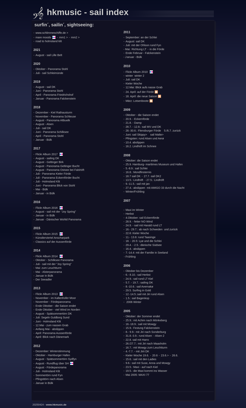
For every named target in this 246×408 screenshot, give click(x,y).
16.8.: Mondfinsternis (138, 172)
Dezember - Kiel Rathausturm (53, 112)
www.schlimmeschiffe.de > (51, 32)
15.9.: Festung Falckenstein (143, 327)
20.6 (155, 355)
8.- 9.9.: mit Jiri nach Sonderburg (146, 331)
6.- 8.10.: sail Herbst (138, 274)
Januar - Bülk (43, 139)
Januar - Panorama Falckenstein (55, 98)
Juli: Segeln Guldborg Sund (52, 317)
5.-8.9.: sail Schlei (136, 168)
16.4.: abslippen (135, 248)
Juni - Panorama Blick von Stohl (55, 185)
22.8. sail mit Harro (137, 339)
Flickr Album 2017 (46, 154)
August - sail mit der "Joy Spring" (55, 211)
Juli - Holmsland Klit (47, 181)
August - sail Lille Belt (48, 55)
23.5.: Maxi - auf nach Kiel (142, 367)
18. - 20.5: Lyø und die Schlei (144, 241)
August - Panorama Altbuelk (52, 120)
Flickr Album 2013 (46, 294)
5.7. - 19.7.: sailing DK (139, 282)
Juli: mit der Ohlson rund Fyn (143, 45)
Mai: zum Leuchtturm (48, 267)
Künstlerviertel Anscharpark (52, 237)
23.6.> (165, 355)
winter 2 (139, 75)
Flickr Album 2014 (46, 256)
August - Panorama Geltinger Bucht (57, 166)
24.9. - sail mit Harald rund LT (144, 225)
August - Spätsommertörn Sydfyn (55, 359)
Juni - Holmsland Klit (48, 321)
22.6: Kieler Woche (137, 233)
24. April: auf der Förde (142, 91)
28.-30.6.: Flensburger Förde (143, 130)
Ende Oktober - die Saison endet (55, 305)
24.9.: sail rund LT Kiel (139, 278)
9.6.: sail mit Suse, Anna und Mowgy (148, 363)
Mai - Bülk (41, 189)
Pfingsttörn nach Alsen (49, 379)
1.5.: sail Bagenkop (137, 298)
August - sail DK (45, 86)
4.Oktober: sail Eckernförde (142, 217)
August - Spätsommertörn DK (53, 313)
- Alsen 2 (159, 335)
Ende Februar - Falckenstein (143, 53)
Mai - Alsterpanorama (48, 271)
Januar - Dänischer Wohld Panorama (58, 219)
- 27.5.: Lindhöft (154, 180)
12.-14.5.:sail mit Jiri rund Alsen (145, 294)
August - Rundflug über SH (52, 363)
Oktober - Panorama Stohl (51, 69)
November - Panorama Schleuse (55, 116)
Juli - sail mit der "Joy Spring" (53, 264)
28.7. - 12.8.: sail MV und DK (143, 126)
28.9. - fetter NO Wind (139, 221)
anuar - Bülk (134, 57)
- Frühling (130, 256)
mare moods (43, 37)
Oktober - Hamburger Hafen (52, 355)
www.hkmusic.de (56, 404)
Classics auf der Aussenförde (53, 241)
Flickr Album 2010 (137, 71)
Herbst (130, 213)
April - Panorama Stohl (49, 135)
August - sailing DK (47, 158)
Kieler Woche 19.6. (137, 355)
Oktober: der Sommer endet (143, 316)
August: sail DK (135, 41)
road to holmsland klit (48, 41)
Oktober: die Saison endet (142, 160)
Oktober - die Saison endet (142, 114)
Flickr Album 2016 (46, 207)
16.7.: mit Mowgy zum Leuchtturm (146, 347)
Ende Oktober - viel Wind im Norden (57, 309)
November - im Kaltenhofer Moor (55, 298)
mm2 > (75, 37)
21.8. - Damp (134, 122)
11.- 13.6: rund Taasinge (140, 237)
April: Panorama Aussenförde (53, 333)
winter (129, 75)
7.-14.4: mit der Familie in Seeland (147, 252)
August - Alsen (44, 124)
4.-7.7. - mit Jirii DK (137, 351)
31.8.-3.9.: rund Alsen (139, 335)
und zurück (171, 229)
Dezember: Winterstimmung (52, 351)
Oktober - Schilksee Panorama (54, 260)
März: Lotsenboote (140, 100)
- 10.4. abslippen (134, 142)
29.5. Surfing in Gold (138, 290)
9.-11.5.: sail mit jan (138, 183)
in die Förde (157, 49)
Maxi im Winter (135, 209)
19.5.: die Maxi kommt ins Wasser (146, 370)
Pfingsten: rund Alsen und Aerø (145, 138)
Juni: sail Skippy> (136, 134)
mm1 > (63, 37)
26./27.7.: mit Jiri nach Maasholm (146, 343)
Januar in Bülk (44, 275)
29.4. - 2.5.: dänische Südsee (144, 245)
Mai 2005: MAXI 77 (137, 374)
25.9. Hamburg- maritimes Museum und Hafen (154, 164)
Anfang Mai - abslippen (49, 329)
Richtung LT (139, 49)
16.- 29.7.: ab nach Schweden (144, 229)
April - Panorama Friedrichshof (54, 94)
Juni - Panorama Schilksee (52, 131)
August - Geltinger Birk (49, 162)
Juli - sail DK (43, 128)
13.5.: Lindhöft (134, 180)
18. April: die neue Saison (144, 96)
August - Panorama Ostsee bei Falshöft (59, 169)
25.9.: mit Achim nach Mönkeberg (146, 320)
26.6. (175, 355)
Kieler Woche (134, 83)
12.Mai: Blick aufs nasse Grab (144, 87)
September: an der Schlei (141, 37)
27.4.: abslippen (135, 187)
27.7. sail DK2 (152, 176)
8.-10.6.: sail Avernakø (139, 286)
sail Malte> (156, 134)
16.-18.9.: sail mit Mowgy (141, 324)
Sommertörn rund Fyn (49, 375)
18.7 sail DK (133, 176)
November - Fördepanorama (53, 301)
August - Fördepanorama (50, 367)
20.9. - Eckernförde (137, 118)
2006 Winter (133, 302)
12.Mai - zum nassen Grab (51, 325)
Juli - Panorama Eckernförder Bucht (57, 177)
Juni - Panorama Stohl (49, 90)
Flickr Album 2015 (46, 233)
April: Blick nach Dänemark (52, 336)
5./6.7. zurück (172, 130)
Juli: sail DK (133, 79)
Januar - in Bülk (45, 193)
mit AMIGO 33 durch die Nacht (165, 187)
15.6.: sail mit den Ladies (141, 359)
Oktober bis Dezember (139, 270)
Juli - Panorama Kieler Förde (53, 173)
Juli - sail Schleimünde (49, 73)
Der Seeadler (43, 279)
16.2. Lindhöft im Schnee (141, 146)
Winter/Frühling (135, 191)
